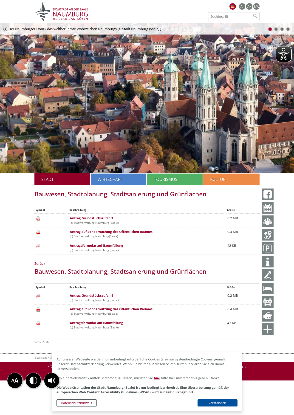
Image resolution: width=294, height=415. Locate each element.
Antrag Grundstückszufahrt (91, 218)
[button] (52, 380)
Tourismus (165, 179)
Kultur (218, 179)
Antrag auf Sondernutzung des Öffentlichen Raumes (111, 231)
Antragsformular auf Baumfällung (96, 245)
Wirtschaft (110, 179)
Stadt (47, 179)
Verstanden (217, 403)
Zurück (39, 263)
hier (157, 378)
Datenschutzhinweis (76, 403)
